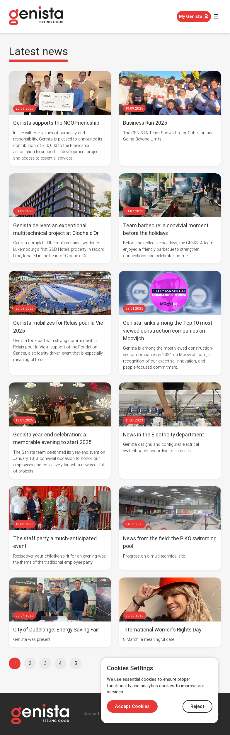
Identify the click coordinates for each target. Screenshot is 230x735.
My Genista (194, 16)
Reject (197, 706)
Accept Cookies (132, 706)
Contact (91, 713)
